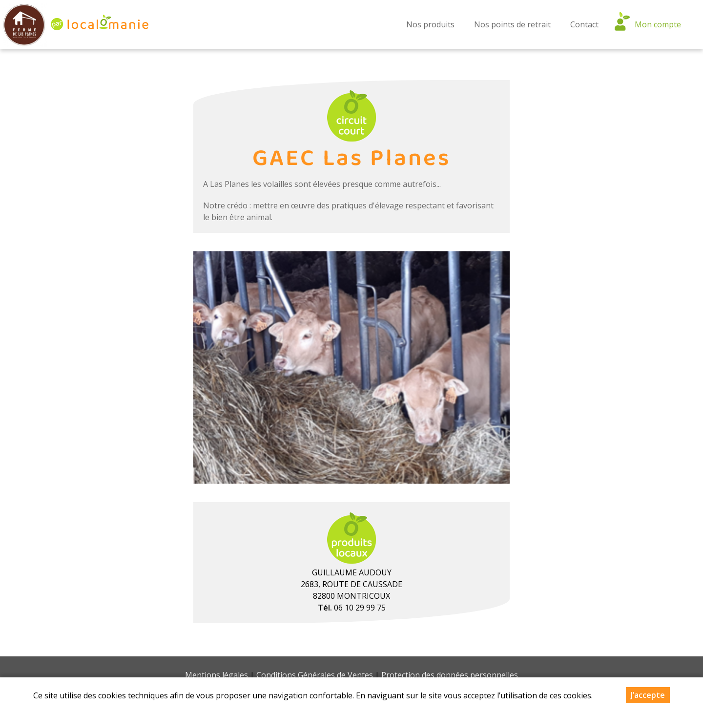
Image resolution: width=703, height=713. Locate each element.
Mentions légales (216, 675)
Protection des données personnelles (449, 675)
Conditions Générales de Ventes (314, 675)
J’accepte (648, 695)
